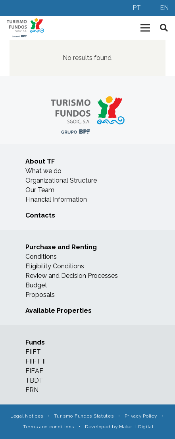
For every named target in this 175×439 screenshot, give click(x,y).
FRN (31, 390)
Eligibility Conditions (54, 266)
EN (164, 8)
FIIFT (33, 352)
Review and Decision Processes (71, 275)
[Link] (25, 28)
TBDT (34, 380)
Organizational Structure (61, 180)
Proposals (40, 294)
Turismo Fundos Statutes (83, 416)
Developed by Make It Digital (119, 426)
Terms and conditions (48, 426)
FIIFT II (35, 361)
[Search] (164, 28)
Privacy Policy (141, 416)
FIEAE (34, 371)
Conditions (41, 256)
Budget (36, 285)
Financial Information (56, 199)
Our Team (39, 190)
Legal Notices (26, 416)
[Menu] (145, 28)
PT (137, 8)
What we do (43, 171)
